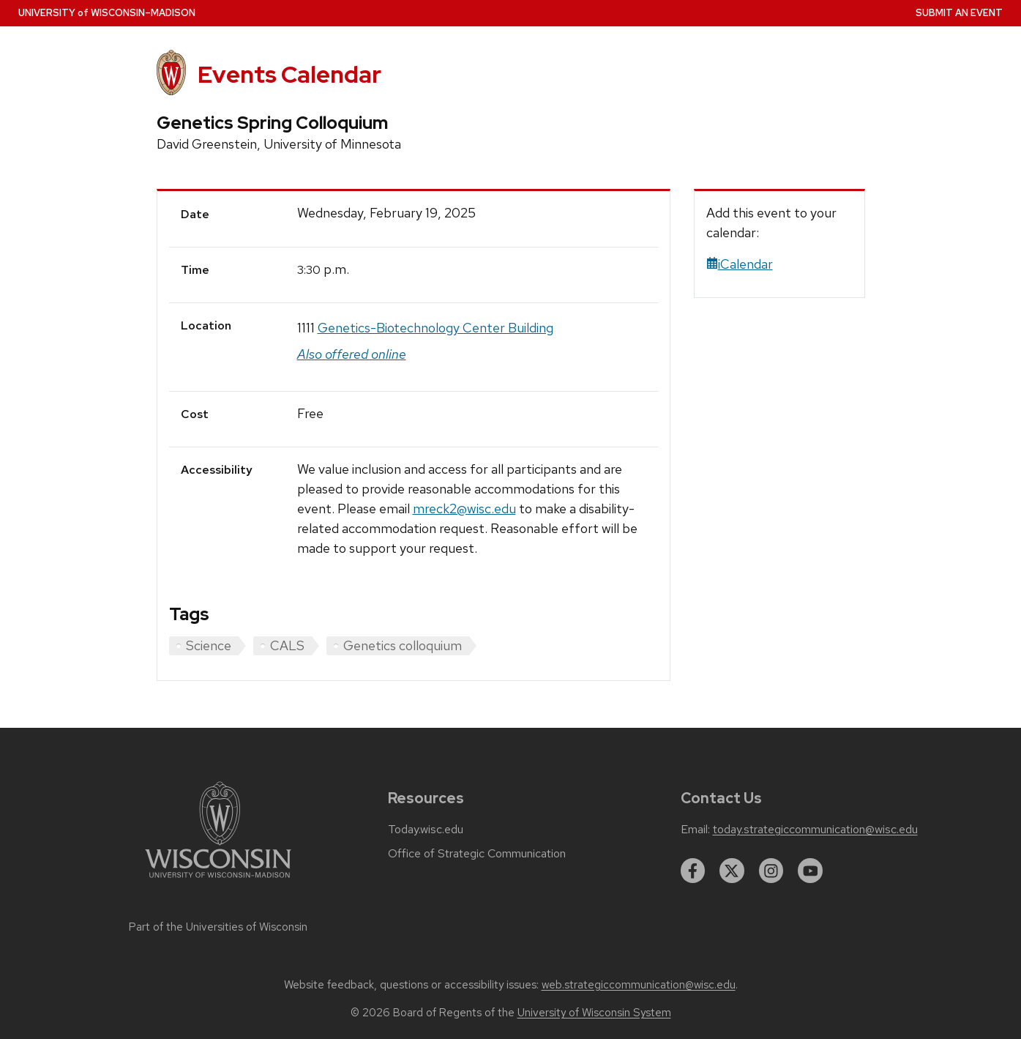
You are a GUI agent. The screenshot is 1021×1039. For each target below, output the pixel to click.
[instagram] (771, 870)
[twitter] (731, 870)
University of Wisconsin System (594, 1012)
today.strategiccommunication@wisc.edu (815, 829)
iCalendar (739, 264)
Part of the (218, 927)
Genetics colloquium (402, 645)
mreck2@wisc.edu (464, 508)
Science (208, 645)
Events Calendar (289, 74)
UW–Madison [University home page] (106, 13)
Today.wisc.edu (425, 829)
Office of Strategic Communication (477, 853)
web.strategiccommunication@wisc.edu (639, 984)
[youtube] (810, 870)
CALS (287, 645)
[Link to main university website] (218, 880)
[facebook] (693, 870)
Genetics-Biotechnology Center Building (435, 327)
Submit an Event (959, 13)
